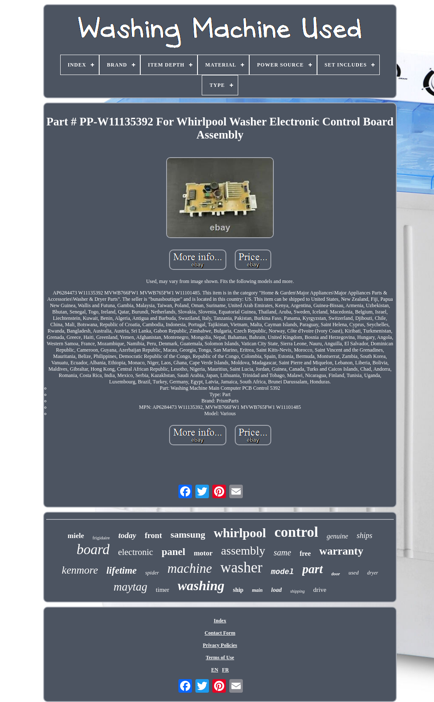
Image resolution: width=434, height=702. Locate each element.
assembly (243, 550)
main (257, 590)
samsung (187, 534)
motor (203, 553)
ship (238, 590)
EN (214, 670)
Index (220, 621)
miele (76, 536)
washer (241, 567)
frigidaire (101, 537)
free (305, 553)
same (282, 552)
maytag (130, 586)
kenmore (80, 570)
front (153, 535)
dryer (372, 573)
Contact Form (220, 633)
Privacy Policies (220, 645)
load (276, 590)
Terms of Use (220, 657)
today (127, 535)
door (335, 573)
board (93, 549)
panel (173, 551)
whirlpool (240, 533)
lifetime (121, 570)
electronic (135, 552)
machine (189, 568)
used (353, 572)
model (282, 572)
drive (319, 589)
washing (201, 585)
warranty (341, 551)
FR (225, 670)
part (312, 569)
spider (152, 572)
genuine (337, 536)
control (296, 532)
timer (163, 589)
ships (364, 535)
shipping (297, 591)
